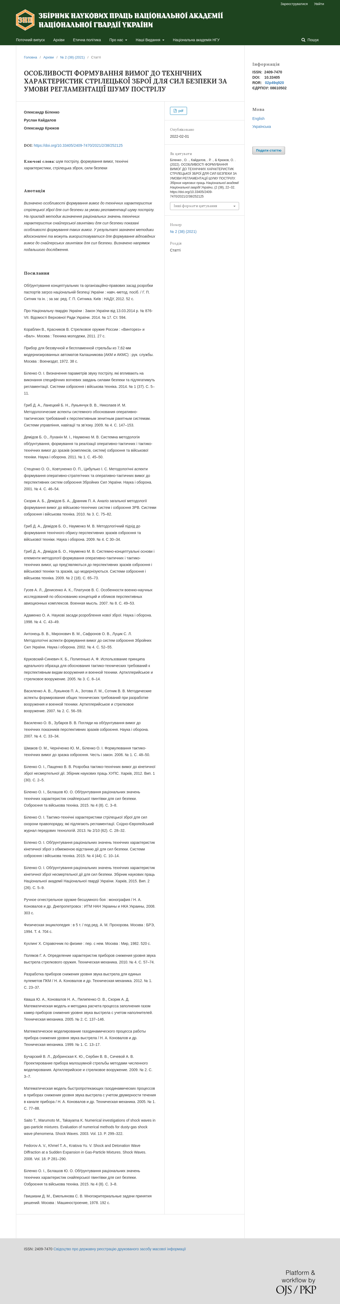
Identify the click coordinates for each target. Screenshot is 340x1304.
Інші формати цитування (195, 206)
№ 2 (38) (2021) (72, 57)
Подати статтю (268, 150)
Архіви (59, 40)
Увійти (319, 4)
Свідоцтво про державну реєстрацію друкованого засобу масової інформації (119, 1249)
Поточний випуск (30, 40)
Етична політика (87, 40)
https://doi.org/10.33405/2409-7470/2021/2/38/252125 (78, 145)
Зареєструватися (294, 4)
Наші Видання (148, 40)
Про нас (116, 40)
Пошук (313, 40)
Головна (30, 57)
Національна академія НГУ (196, 40)
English (258, 118)
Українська (261, 126)
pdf (180, 111)
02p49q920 (274, 83)
